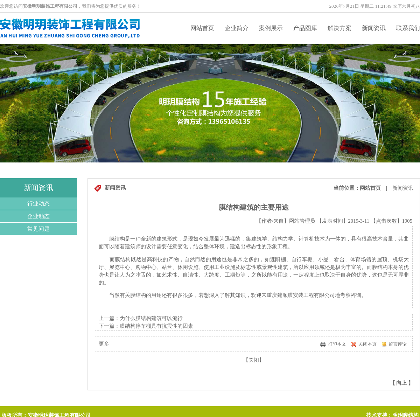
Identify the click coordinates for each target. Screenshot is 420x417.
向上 (401, 383)
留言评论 (397, 344)
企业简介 (236, 28)
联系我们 (408, 28)
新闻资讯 (374, 28)
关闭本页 (367, 344)
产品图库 (305, 28)
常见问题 (38, 229)
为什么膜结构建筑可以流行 (151, 318)
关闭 (253, 360)
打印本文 (337, 344)
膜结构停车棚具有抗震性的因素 (156, 326)
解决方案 (339, 28)
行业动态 (38, 204)
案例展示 (271, 28)
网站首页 (202, 28)
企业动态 (38, 216)
